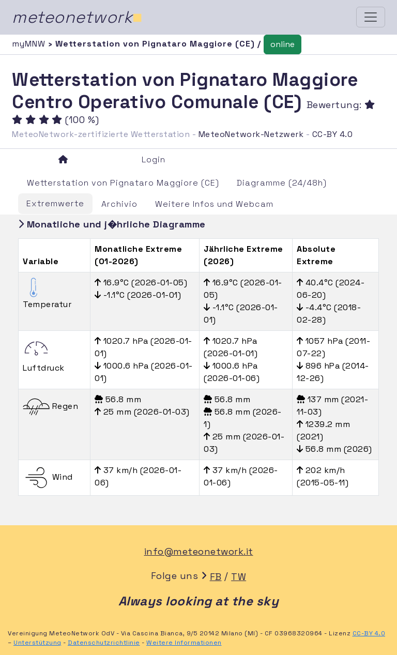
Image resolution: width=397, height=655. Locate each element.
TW (238, 577)
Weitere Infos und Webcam (214, 204)
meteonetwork (77, 17)
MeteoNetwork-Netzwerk (251, 134)
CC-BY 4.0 (332, 134)
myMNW (30, 43)
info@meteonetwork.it (198, 551)
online (282, 44)
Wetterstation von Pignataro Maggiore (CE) (123, 182)
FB (216, 577)
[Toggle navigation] (370, 17)
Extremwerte (55, 203)
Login (153, 159)
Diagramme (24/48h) (282, 182)
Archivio (119, 204)
